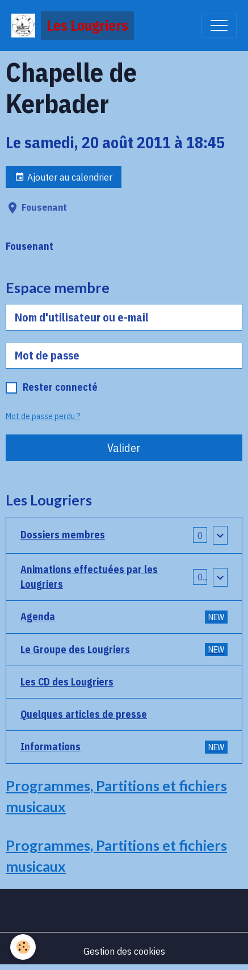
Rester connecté (60, 387)
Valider (124, 447)
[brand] (72, 25)
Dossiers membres (62, 534)
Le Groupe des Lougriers (124, 649)
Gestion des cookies (124, 951)
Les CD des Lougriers (67, 681)
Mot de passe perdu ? (43, 416)
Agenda (124, 616)
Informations (124, 746)
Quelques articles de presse (83, 714)
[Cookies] (23, 947)
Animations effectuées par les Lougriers (89, 577)
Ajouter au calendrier (63, 176)
